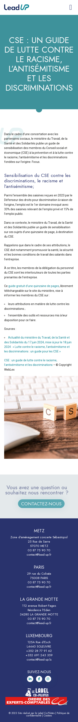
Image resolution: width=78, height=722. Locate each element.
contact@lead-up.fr (39, 554)
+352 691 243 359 (39, 655)
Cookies (48, 715)
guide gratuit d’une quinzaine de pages (33, 286)
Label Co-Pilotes (46, 713)
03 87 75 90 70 (39, 550)
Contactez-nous (45, 503)
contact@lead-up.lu (39, 659)
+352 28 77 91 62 (39, 651)
